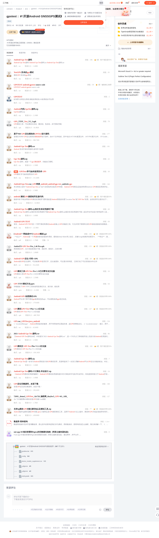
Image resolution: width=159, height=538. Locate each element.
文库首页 (10, 9)
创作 (150, 3)
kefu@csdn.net (91, 528)
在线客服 (104, 528)
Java (9, 21)
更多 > (151, 24)
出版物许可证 (71, 534)
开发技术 (19, 9)
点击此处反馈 (124, 99)
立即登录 (83, 22)
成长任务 (135, 2)
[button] (108, 46)
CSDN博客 (92, 525)
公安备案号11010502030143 (19, 531)
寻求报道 (65, 528)
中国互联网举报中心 (121, 531)
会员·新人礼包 (116, 2)
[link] (10, 9)
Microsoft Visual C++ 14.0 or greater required (134, 71)
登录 (101, 3)
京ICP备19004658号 (33, 531)
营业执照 (80, 534)
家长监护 (99, 531)
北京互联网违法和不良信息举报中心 (83, 531)
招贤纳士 (47, 528)
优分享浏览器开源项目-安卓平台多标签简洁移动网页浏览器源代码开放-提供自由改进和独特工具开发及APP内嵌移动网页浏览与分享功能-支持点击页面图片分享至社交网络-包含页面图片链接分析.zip (135, 82)
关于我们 (39, 528)
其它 (26, 9)
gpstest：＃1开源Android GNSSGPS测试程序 (36, 16)
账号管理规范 (145, 531)
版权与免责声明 (54, 534)
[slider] (17, 510)
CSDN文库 (82, 525)
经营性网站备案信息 (63, 531)
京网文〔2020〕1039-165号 (48, 531)
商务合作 (56, 528)
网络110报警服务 (108, 531)
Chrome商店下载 (134, 531)
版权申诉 (63, 534)
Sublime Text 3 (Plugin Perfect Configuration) (134, 76)
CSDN (74, 525)
